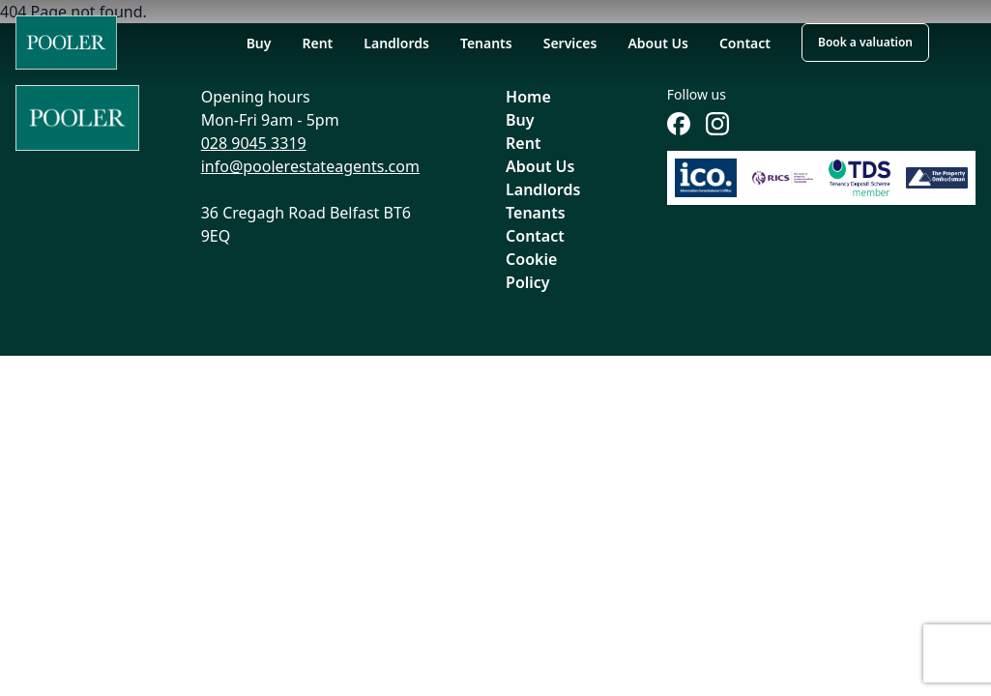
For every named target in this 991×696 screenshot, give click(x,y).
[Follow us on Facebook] (678, 123)
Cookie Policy (531, 270)
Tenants (486, 43)
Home (528, 96)
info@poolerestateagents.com (310, 166)
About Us (657, 43)
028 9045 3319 (253, 143)
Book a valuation (865, 42)
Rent (317, 43)
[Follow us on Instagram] (717, 123)
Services (570, 43)
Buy (259, 43)
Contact (745, 43)
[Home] (66, 42)
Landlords (396, 43)
